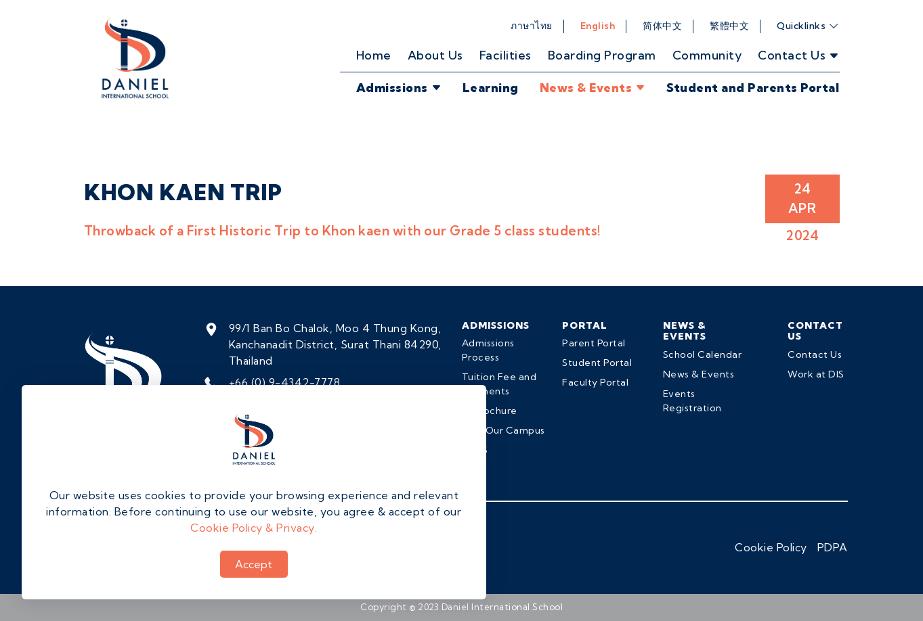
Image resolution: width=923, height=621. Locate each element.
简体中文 (662, 26)
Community (707, 55)
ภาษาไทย (532, 26)
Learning (491, 87)
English (598, 26)
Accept (253, 564)
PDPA (832, 547)
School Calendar (702, 354)
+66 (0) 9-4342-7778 (285, 382)
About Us (435, 55)
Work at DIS (816, 374)
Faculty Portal (595, 382)
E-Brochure (489, 411)
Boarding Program (602, 55)
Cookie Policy (771, 547)
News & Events (593, 87)
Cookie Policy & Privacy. (253, 527)
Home (373, 55)
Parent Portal (594, 343)
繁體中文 (729, 26)
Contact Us (815, 354)
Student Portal (597, 362)
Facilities (505, 55)
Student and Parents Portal (752, 87)
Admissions (399, 87)
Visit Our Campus (503, 430)
